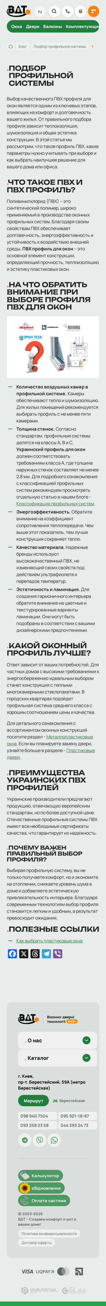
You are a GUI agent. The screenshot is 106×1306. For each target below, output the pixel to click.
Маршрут (33, 1101)
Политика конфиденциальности (49, 1233)
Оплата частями (49, 1201)
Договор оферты (36, 1242)
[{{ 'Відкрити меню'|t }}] (93, 11)
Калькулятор (81, 11)
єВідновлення (46, 1188)
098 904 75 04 (67, 11)
